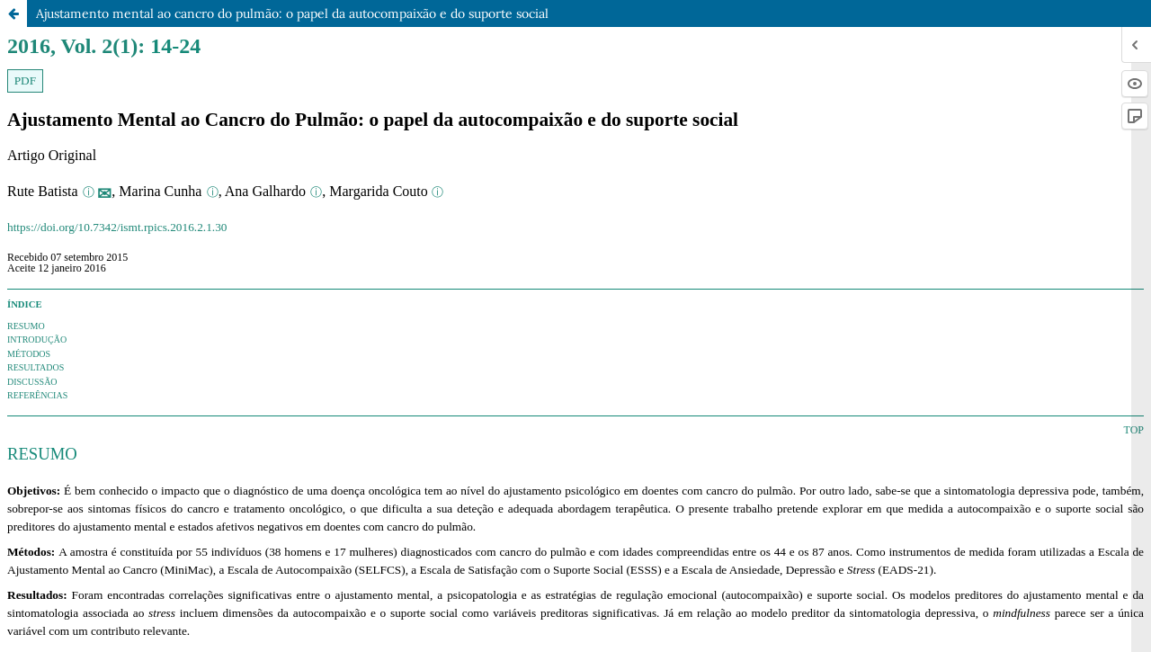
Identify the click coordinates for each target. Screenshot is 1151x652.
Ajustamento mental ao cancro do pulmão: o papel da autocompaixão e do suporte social (292, 13)
